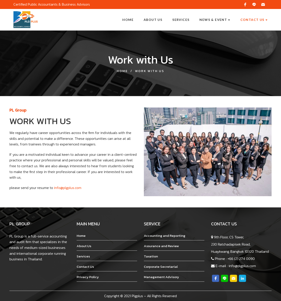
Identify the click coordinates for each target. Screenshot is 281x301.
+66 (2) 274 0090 (241, 258)
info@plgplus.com (67, 187)
